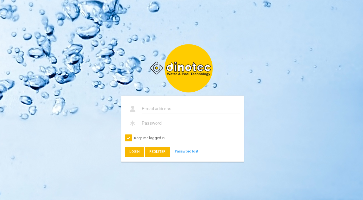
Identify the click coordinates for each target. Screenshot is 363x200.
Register (157, 151)
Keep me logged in (145, 138)
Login (134, 151)
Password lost (186, 151)
